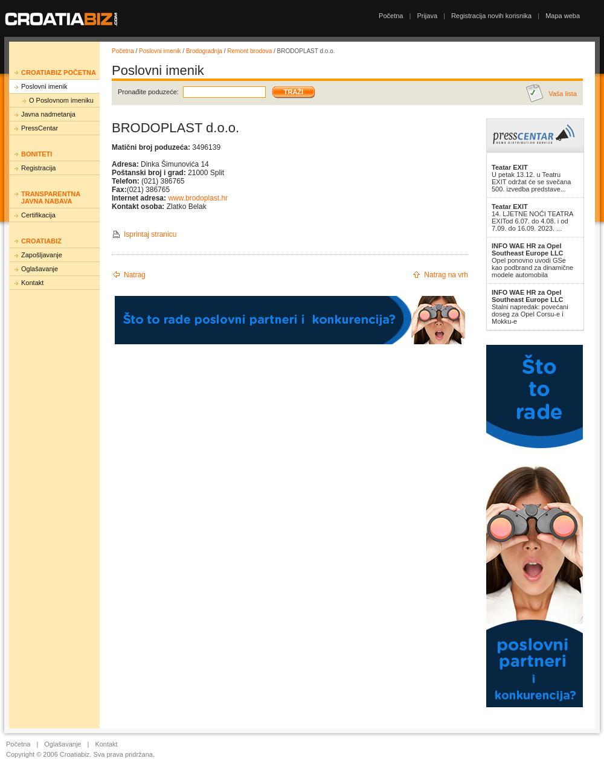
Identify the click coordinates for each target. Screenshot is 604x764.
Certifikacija (38, 215)
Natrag (135, 275)
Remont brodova (249, 51)
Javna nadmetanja (48, 114)
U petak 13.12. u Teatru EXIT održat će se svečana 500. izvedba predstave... (531, 178)
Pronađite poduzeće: (148, 91)
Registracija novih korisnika (491, 15)
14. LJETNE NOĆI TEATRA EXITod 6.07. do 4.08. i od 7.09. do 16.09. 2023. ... (532, 217)
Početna (391, 15)
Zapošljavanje (41, 254)
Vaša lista (562, 93)
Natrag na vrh (446, 275)
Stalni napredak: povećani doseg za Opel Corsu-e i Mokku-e (530, 307)
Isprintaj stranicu (150, 234)
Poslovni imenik (44, 86)
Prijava (427, 15)
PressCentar (39, 128)
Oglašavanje (39, 268)
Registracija (38, 168)
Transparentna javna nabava (50, 197)
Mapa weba (562, 15)
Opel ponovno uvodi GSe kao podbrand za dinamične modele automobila (532, 260)
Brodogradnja (204, 51)
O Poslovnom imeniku (61, 100)
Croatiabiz (41, 241)
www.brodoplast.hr (198, 198)
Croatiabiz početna (58, 72)
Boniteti (36, 154)
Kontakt (32, 282)
